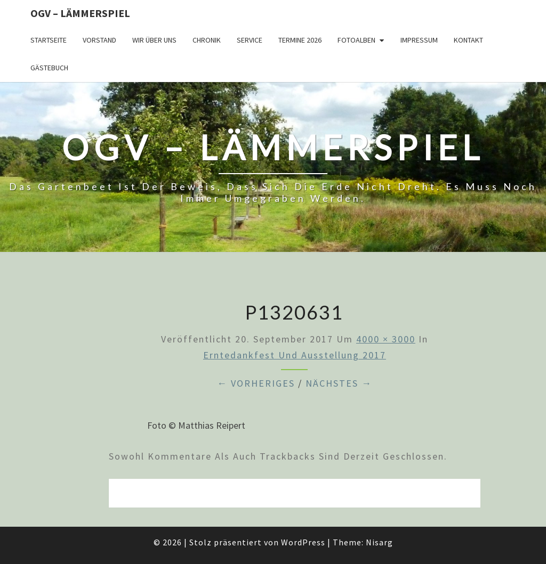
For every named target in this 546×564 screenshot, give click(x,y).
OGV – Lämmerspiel (80, 13)
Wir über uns (154, 40)
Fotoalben (356, 40)
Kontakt (468, 40)
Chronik (206, 40)
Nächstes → (339, 383)
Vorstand (99, 40)
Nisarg (379, 542)
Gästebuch (49, 67)
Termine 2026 (300, 40)
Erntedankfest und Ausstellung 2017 (294, 355)
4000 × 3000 (385, 339)
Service (249, 40)
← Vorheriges (256, 383)
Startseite (48, 40)
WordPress (303, 542)
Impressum (419, 40)
